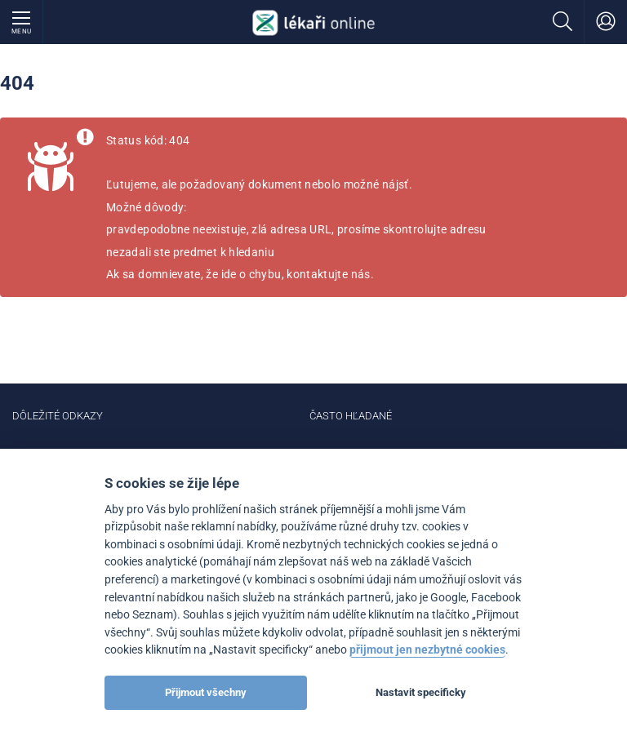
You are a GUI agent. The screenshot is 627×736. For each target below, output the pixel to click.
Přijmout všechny (206, 692)
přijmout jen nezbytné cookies (427, 650)
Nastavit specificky (421, 692)
